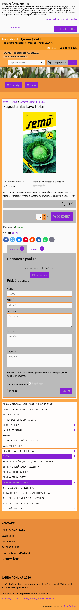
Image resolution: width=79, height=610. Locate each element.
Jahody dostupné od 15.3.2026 (19, 419)
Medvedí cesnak (12, 414)
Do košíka (61, 216)
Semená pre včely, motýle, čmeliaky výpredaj (28, 461)
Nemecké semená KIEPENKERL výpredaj (24, 498)
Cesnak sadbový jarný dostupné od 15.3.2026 (28, 404)
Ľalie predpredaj (40, 430)
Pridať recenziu (39, 275)
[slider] (39, 185)
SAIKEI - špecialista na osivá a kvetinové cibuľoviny (21, 55)
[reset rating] (30, 383)
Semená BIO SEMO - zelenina (18, 487)
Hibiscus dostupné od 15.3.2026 (20, 440)
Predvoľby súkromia (11, 598)
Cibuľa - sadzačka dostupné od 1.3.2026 (25, 409)
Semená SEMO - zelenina (40, 482)
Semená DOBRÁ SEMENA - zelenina (21, 466)
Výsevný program (40, 508)
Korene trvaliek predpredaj (40, 451)
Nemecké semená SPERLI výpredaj (21, 503)
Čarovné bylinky (12, 445)
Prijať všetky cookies (65, 29)
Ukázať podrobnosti (11, 27)
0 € (72, 62)
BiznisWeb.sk (69, 606)
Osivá (40, 456)
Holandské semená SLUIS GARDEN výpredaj (26, 492)
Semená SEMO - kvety (14, 477)
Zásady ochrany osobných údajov (38, 598)
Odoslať (66, 390)
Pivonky (7, 435)
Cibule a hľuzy (40, 425)
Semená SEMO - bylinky (15, 471)
